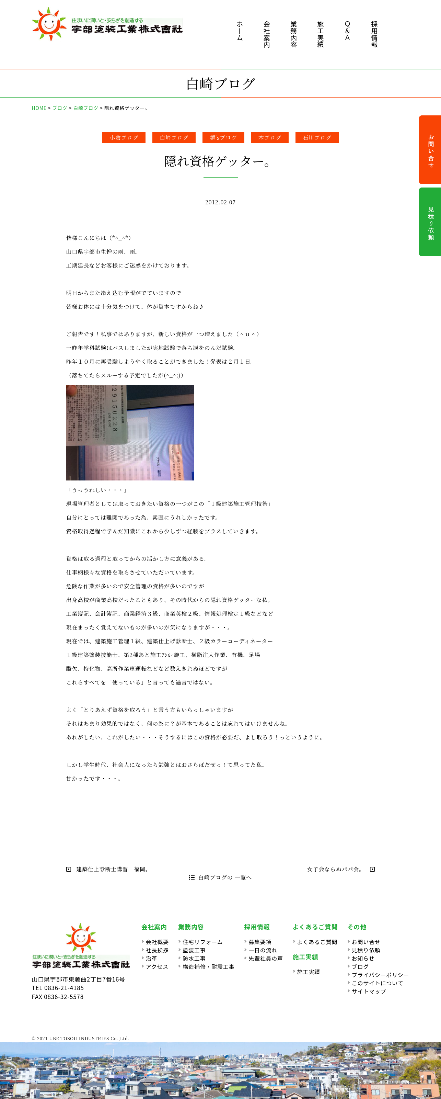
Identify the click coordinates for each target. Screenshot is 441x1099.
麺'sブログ (223, 137)
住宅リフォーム (203, 942)
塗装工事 (194, 950)
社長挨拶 (157, 950)
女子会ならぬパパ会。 (341, 869)
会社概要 (157, 942)
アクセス (157, 966)
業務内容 (293, 34)
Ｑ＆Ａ (347, 31)
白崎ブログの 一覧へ (220, 877)
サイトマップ (369, 991)
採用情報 (374, 34)
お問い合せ (366, 942)
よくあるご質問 (317, 942)
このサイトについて (378, 983)
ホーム (239, 31)
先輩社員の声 (265, 958)
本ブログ (269, 137)
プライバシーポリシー (380, 975)
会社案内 (266, 34)
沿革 (152, 958)
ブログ (360, 966)
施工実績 (320, 34)
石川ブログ (317, 137)
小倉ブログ (123, 137)
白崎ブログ (174, 137)
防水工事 (194, 958)
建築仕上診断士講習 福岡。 (108, 869)
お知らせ (363, 958)
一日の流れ (262, 950)
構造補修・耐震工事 (208, 966)
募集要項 (259, 942)
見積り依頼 (366, 950)
